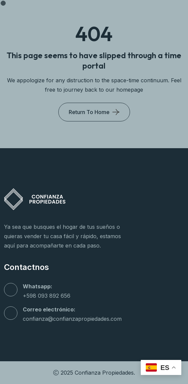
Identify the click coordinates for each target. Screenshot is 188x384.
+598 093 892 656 (46, 295)
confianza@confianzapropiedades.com (72, 318)
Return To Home (89, 112)
